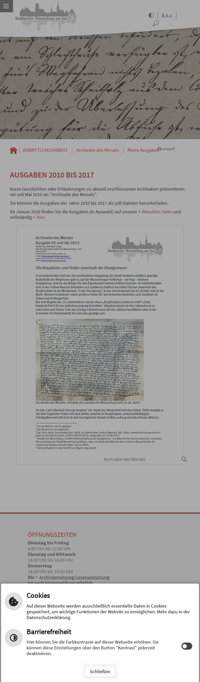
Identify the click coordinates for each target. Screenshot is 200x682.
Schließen (100, 671)
